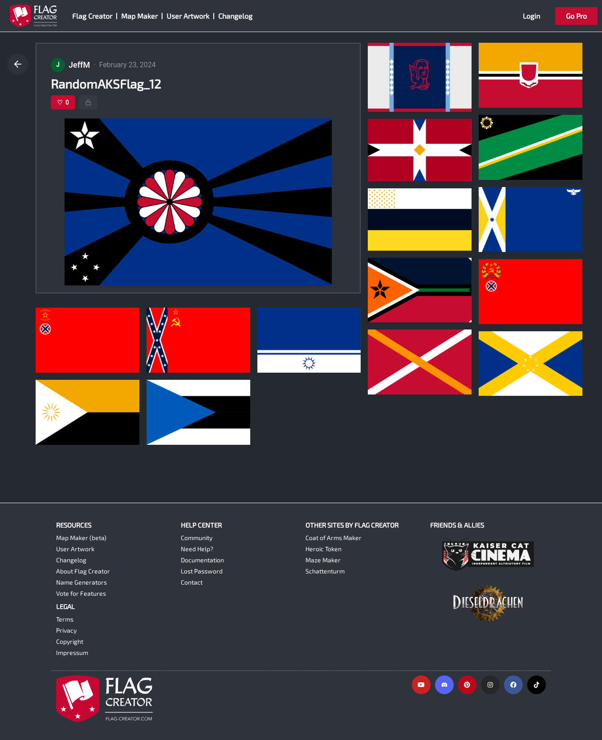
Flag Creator (92, 16)
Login (531, 16)
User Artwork (188, 16)
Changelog (235, 16)
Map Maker (139, 16)
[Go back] (17, 64)
